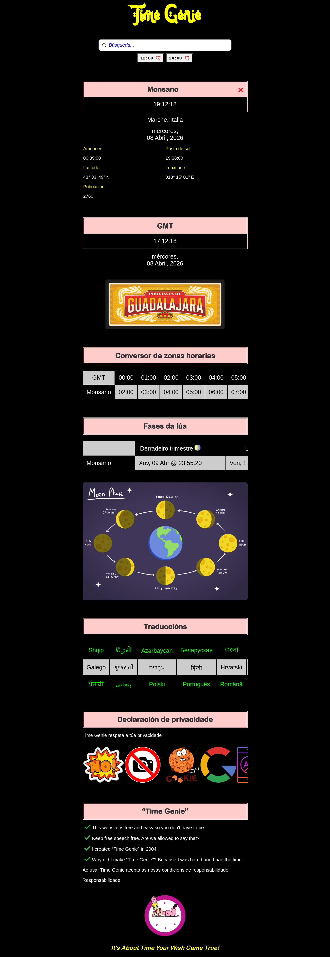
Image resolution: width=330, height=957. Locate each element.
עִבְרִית (157, 667)
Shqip (96, 650)
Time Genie (165, 15)
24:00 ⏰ (179, 58)
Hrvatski (231, 667)
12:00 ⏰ (150, 58)
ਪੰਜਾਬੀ (96, 684)
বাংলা (231, 649)
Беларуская (196, 650)
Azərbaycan (157, 650)
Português (196, 684)
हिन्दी (196, 667)
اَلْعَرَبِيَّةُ (123, 650)
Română (231, 684)
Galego (96, 667)
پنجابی (123, 684)
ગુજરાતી (123, 667)
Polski (157, 684)
